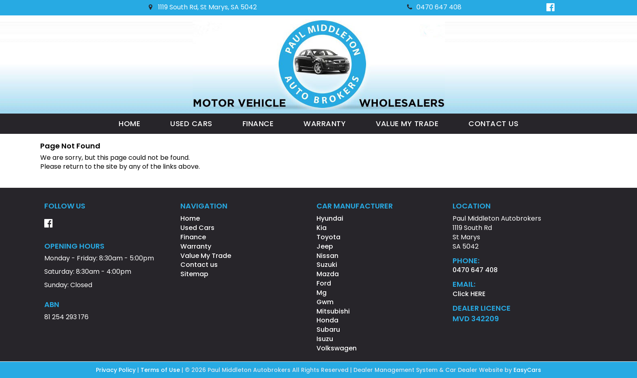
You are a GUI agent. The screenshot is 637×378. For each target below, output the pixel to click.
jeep (324, 246)
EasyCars (527, 370)
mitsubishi (333, 311)
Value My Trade (407, 123)
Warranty (324, 123)
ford (323, 283)
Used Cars (191, 123)
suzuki (326, 264)
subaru (328, 329)
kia (321, 227)
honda (327, 320)
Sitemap (194, 274)
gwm (325, 302)
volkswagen (336, 348)
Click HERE (469, 294)
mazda (327, 274)
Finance (258, 123)
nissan (327, 255)
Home (129, 123)
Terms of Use (161, 370)
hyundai (329, 218)
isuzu (324, 339)
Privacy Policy (116, 370)
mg (321, 292)
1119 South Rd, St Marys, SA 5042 (203, 7)
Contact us (493, 123)
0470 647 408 (434, 7)
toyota (328, 237)
